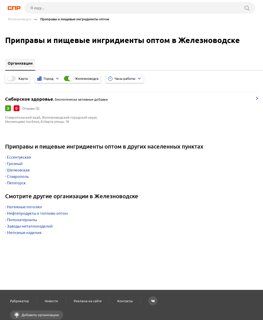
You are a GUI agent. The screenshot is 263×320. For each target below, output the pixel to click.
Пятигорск (16, 183)
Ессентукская (19, 157)
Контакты (125, 301)
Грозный (15, 164)
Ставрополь (18, 176)
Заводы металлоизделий (30, 226)
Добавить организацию (40, 315)
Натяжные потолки (24, 207)
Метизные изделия (24, 233)
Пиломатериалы (22, 220)
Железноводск (19, 19)
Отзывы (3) (30, 108)
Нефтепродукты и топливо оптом (37, 213)
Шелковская (18, 170)
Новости (51, 301)
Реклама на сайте (88, 301)
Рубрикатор (19, 301)
